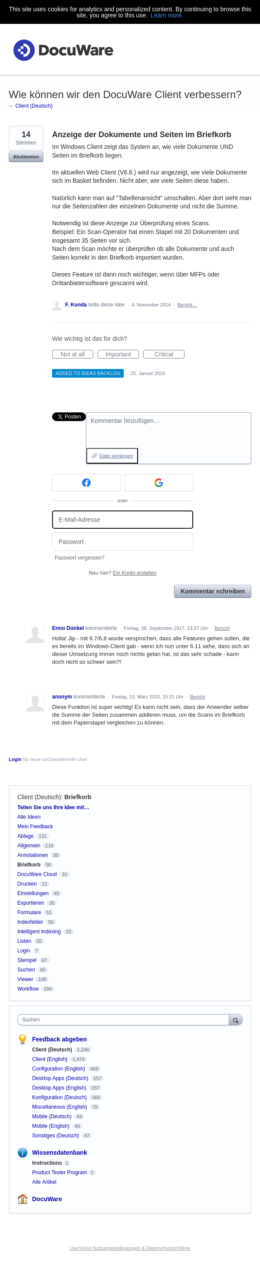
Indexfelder (30, 922)
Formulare (29, 912)
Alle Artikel (44, 1182)
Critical (169, 355)
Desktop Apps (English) (60, 1088)
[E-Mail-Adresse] (122, 519)
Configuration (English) (59, 1069)
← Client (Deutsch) (31, 106)
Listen (24, 941)
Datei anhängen (116, 455)
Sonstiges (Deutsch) (56, 1136)
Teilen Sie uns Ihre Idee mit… (53, 807)
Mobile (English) (51, 1126)
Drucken (27, 884)
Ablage (25, 836)
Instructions (47, 1163)
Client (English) (50, 1059)
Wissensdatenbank (59, 1152)
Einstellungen (33, 893)
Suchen (26, 970)
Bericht (222, 628)
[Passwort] (122, 541)
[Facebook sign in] (86, 482)
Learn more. (167, 15)
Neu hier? (122, 573)
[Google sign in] (159, 482)
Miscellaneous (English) (60, 1107)
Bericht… (187, 304)
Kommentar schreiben (213, 591)
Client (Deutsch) (39, 797)
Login (15, 759)
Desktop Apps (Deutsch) (61, 1078)
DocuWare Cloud (37, 874)
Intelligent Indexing (39, 932)
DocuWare (47, 1199)
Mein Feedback (35, 826)
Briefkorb (77, 797)
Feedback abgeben (59, 1039)
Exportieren (30, 903)
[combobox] (125, 1020)
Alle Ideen (28, 817)
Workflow (28, 989)
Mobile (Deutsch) (52, 1116)
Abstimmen (26, 156)
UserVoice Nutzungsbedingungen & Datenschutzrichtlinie (129, 1248)
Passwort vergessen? (80, 558)
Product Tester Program (59, 1172)
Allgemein (28, 846)
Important (122, 355)
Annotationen (32, 855)
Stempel (26, 960)
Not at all (77, 355)
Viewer (25, 979)
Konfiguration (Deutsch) (60, 1097)
